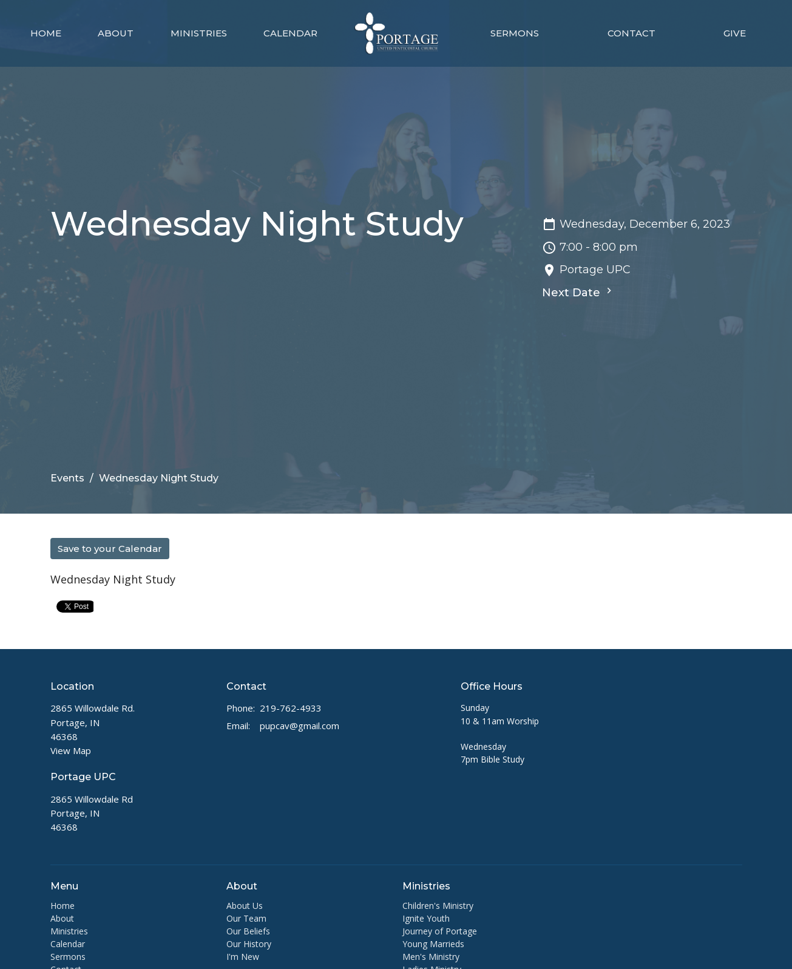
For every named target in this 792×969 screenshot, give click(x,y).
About (116, 33)
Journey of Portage (439, 931)
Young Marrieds (433, 944)
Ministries (199, 33)
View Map (70, 750)
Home (45, 33)
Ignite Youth (426, 918)
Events (67, 478)
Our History (248, 944)
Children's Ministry (437, 905)
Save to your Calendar (110, 548)
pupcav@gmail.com (299, 725)
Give (734, 33)
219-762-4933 (291, 708)
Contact (631, 33)
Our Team (246, 918)
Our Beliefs (248, 931)
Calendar (290, 33)
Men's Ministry (430, 956)
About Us (244, 905)
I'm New (242, 956)
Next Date (578, 292)
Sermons (514, 33)
